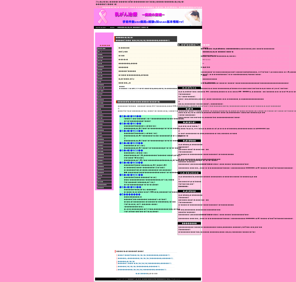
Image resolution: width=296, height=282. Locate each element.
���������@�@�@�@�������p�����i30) (142, 269)
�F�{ (100, 175)
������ (102, 184)
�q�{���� (141, 273)
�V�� (100, 91)
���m (100, 115)
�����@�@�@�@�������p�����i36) (139, 266)
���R (100, 145)
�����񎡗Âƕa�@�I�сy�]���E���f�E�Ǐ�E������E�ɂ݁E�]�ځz (126, 2)
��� (100, 54)
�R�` (100, 63)
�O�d (100, 118)
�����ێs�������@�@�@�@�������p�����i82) (145, 258)
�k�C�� (101, 48)
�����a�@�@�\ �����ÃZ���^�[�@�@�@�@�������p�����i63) (144, 262)
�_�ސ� (101, 88)
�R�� (100, 103)
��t (99, 82)
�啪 (99, 178)
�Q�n (100, 75)
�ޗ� (100, 133)
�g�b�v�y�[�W (101, 27)
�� (99, 109)
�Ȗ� (100, 72)
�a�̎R (100, 136)
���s (100, 124)
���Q (100, 160)
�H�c (100, 60)
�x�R (100, 94)
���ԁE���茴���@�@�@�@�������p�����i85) (144, 255)
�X (100, 51)
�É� (100, 112)
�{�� (100, 57)
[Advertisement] (189, 37)
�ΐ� (99, 97)
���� (112, 27)
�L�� (100, 148)
